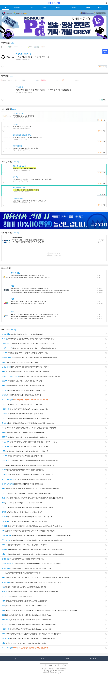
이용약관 (51, 669)
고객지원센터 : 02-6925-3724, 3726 (54, 671)
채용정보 (30, 7)
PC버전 (44, 665)
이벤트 (67, 658)
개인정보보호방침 (60, 669)
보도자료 (93, 658)
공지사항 (41, 658)
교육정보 (58, 7)
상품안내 (100, 7)
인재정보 (44, 7)
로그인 (50, 665)
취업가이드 (72, 7)
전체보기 (64, 665)
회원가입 (17, 7)
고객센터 (87, 7)
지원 (102, 66)
